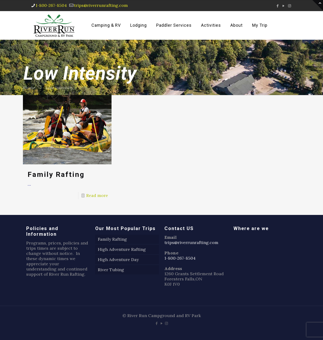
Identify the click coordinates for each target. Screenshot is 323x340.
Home (29, 87)
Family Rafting (56, 174)
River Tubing (111, 269)
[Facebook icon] (278, 6)
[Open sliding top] (317, 5)
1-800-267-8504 (180, 258)
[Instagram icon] (289, 6)
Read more (97, 195)
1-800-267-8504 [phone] (51, 5)
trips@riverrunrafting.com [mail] (101, 5)
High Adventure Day (118, 259)
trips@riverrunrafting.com (191, 242)
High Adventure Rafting (122, 249)
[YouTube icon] (283, 6)
